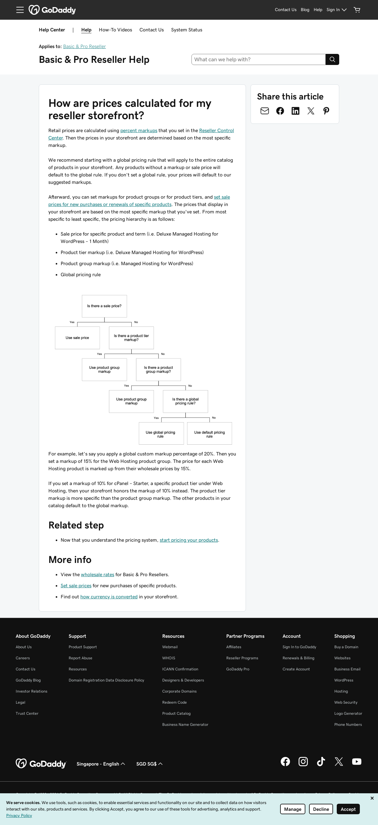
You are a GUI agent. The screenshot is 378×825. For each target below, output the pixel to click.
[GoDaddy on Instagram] (303, 765)
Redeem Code (174, 702)
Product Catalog (176, 713)
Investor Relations (31, 691)
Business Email (347, 669)
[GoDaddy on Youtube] (356, 765)
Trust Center (27, 713)
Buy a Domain (346, 647)
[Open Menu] (17, 9)
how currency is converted (109, 596)
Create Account (296, 669)
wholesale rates (97, 574)
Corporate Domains (179, 691)
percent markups (138, 130)
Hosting (341, 691)
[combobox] (258, 59)
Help (86, 29)
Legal (20, 702)
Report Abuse (80, 658)
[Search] (332, 59)
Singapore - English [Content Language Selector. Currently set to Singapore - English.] (102, 763)
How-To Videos (115, 29)
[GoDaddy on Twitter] (338, 765)
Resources (78, 669)
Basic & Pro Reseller (84, 46)
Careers (23, 658)
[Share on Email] (264, 110)
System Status (186, 29)
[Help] (318, 10)
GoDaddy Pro (237, 669)
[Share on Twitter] (311, 110)
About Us (24, 647)
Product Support (83, 647)
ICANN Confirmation (180, 669)
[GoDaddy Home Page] (41, 763)
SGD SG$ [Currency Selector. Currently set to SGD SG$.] (150, 763)
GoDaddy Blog (28, 680)
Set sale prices (76, 585)
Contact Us (151, 29)
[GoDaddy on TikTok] (321, 765)
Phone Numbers (348, 724)
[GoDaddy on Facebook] (285, 765)
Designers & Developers (183, 680)
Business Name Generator (185, 724)
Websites (342, 658)
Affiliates (233, 647)
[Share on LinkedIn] (295, 110)
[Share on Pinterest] (326, 110)
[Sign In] (337, 10)
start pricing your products (189, 539)
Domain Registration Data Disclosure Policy (106, 680)
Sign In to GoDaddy (299, 647)
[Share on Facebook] (280, 110)
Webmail (170, 647)
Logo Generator (348, 713)
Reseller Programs (242, 658)
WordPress (343, 680)
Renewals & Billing (298, 658)
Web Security (345, 702)
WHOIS (168, 658)
